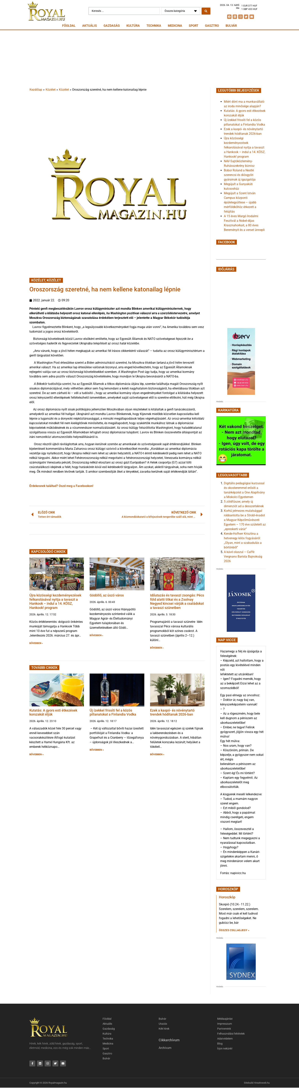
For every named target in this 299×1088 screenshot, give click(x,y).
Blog (220, 1043)
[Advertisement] (149, 58)
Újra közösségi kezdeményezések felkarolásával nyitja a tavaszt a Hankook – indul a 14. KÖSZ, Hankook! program (55, 601)
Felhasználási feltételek (232, 1034)
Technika (153, 25)
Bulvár (231, 25)
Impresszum (225, 1024)
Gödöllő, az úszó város (107, 595)
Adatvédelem (225, 1038)
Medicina (175, 25)
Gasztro (212, 25)
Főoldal (69, 25)
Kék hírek (164, 1029)
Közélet (50, 89)
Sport (193, 25)
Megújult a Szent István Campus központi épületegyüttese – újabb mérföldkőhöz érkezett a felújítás (240, 202)
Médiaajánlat (225, 1019)
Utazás (163, 1024)
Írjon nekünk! (225, 1048)
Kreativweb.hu (262, 1083)
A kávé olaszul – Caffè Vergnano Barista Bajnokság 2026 (243, 556)
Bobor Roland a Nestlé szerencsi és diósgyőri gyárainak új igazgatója (240, 174)
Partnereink (224, 1029)
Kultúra (133, 25)
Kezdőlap (36, 89)
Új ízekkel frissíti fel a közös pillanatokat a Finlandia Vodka (113, 712)
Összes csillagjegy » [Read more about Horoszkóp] (234, 930)
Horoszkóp (227, 897)
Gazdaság (112, 25)
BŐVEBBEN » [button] (36, 643)
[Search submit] (206, 11)
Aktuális (89, 25)
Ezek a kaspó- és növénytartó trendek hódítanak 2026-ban (172, 712)
